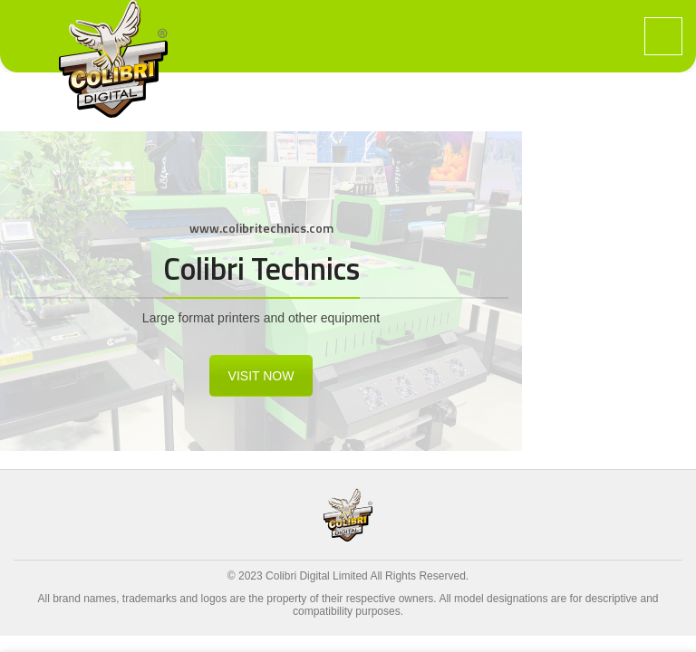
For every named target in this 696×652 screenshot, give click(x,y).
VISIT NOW (261, 376)
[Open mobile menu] (663, 36)
